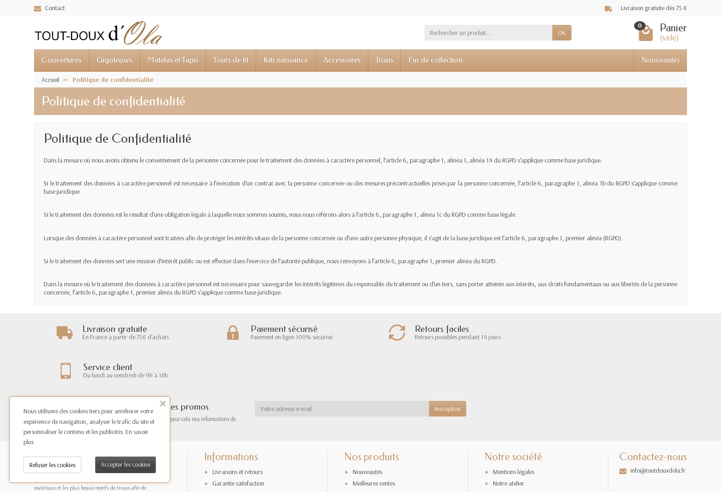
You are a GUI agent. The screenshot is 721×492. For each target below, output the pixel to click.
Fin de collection (435, 60)
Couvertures (61, 60)
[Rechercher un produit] (488, 33)
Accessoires (341, 60)
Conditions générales (238, 474)
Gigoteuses (114, 60)
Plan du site (507, 462)
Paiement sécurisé (234, 462)
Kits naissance (285, 60)
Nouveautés (660, 60)
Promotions (367, 462)
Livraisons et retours (237, 439)
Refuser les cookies (52, 465)
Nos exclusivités (372, 474)
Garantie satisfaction (238, 450)
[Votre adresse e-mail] (342, 376)
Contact (49, 8)
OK (562, 33)
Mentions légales (513, 439)
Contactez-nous (512, 474)
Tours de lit (230, 60)
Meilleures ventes (374, 450)
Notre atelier (508, 450)
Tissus (384, 60)
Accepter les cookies (125, 464)
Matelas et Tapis (173, 60)
